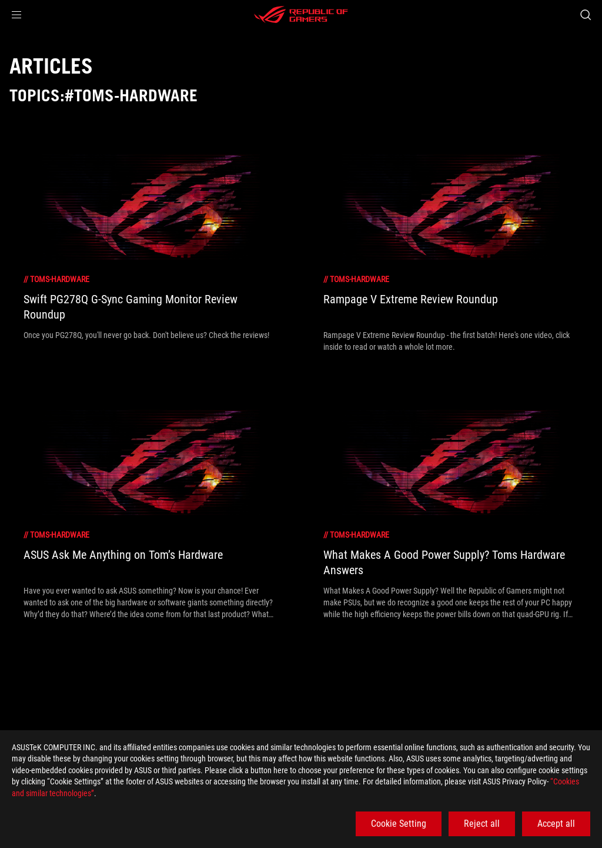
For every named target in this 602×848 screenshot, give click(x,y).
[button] (16, 15)
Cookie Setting (398, 823)
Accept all (556, 823)
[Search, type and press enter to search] (585, 14)
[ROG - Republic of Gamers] (301, 15)
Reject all (482, 823)
